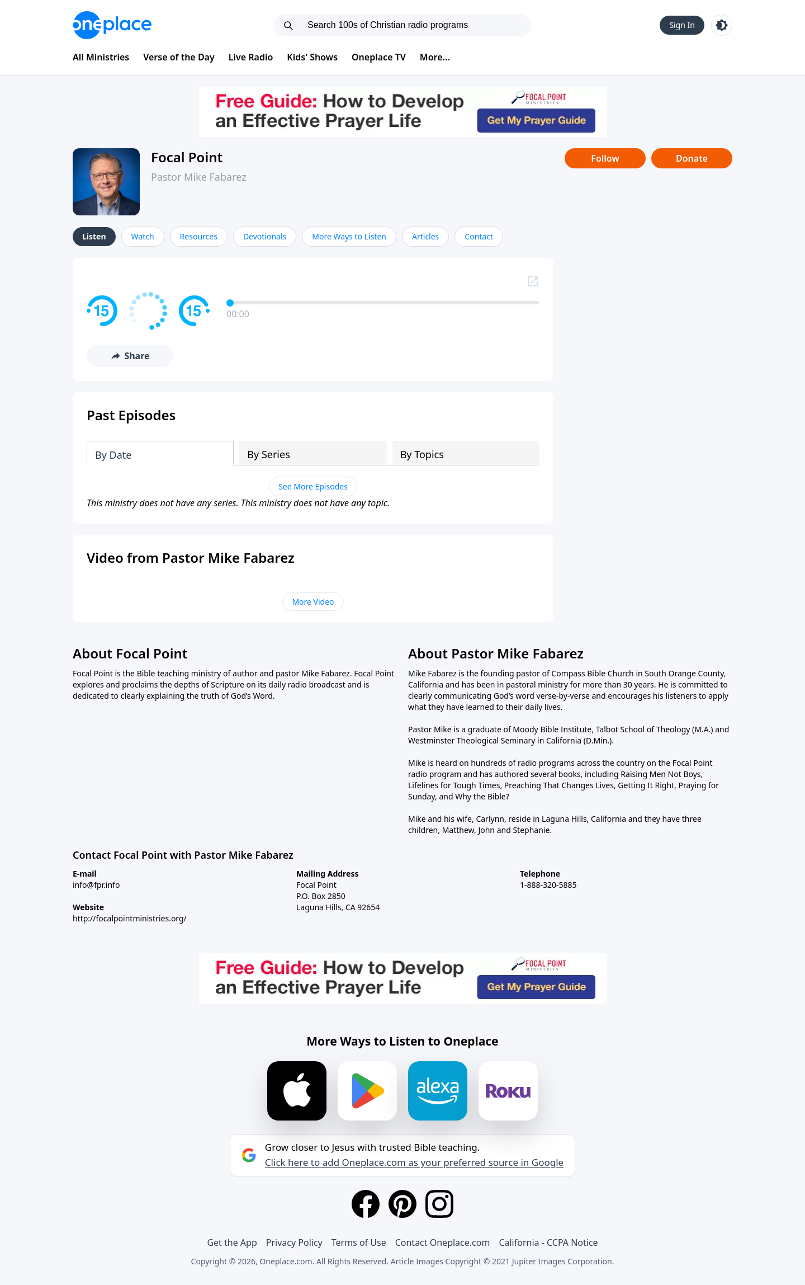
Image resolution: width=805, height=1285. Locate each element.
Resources (198, 236)
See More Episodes (313, 486)
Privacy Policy (294, 1242)
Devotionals (264, 236)
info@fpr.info (96, 884)
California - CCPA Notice (548, 1242)
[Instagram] (439, 1204)
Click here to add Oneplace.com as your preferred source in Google (414, 1162)
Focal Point (186, 157)
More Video (313, 601)
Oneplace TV (379, 57)
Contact (479, 236)
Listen (94, 236)
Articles (425, 236)
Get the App (232, 1242)
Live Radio (251, 57)
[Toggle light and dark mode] (721, 25)
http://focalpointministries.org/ (130, 918)
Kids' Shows (312, 57)
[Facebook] (366, 1204)
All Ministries (101, 57)
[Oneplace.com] (112, 25)
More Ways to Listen (349, 236)
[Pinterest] (402, 1204)
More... (435, 57)
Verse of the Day (179, 57)
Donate (692, 158)
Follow (605, 158)
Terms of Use (359, 1242)
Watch (142, 236)
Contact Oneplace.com (442, 1242)
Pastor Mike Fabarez (199, 176)
